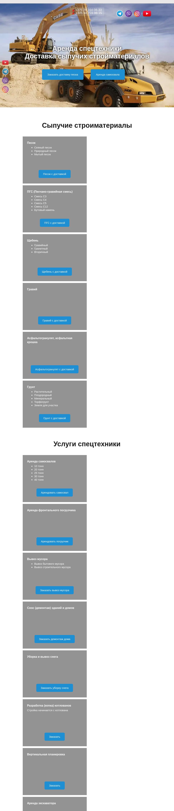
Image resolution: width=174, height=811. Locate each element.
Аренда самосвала (107, 74)
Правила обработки (101, 674)
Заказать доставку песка (62, 74)
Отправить (86, 661)
